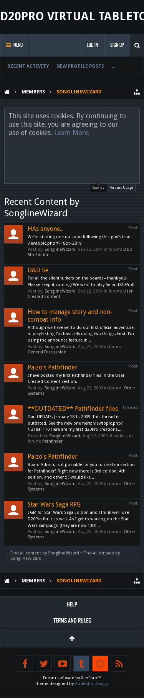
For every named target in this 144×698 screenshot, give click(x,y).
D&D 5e (38, 270)
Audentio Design (91, 683)
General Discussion (47, 352)
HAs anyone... (45, 228)
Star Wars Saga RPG (54, 504)
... (113, 66)
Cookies (98, 187)
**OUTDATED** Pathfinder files (73, 408)
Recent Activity (28, 66)
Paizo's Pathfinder (53, 367)
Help (72, 604)
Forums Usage (121, 188)
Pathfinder (52, 441)
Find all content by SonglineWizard (44, 553)
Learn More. (71, 133)
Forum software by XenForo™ (72, 677)
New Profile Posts (80, 66)
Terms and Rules (72, 620)
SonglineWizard (60, 249)
